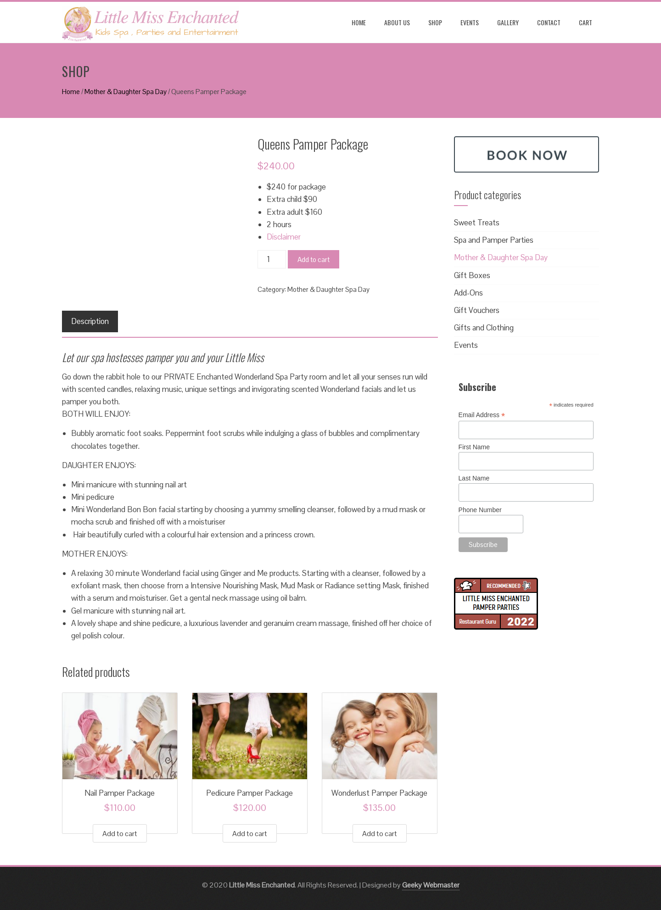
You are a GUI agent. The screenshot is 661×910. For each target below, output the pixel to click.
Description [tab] (90, 321)
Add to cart (313, 259)
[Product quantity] (272, 259)
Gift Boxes (472, 275)
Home (359, 22)
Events (469, 22)
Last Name (474, 478)
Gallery (508, 22)
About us (397, 22)
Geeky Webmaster (430, 885)
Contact (548, 22)
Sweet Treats (476, 223)
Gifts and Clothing (484, 328)
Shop (435, 22)
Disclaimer (284, 237)
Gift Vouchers (476, 310)
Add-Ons (468, 293)
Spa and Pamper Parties (493, 240)
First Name (474, 447)
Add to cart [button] (119, 833)
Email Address (482, 415)
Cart (585, 22)
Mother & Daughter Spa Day (125, 91)
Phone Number (480, 510)
